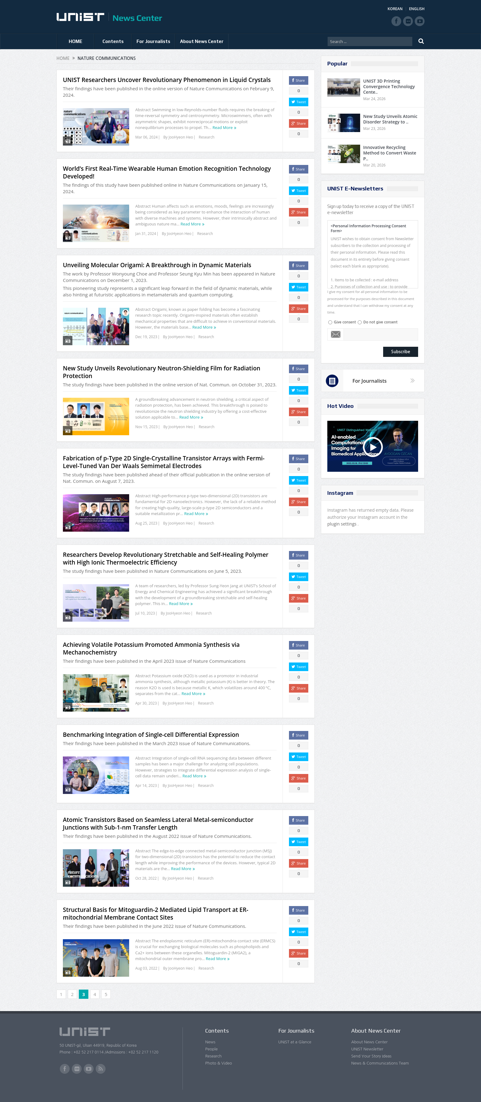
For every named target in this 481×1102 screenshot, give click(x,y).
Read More (223, 127)
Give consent (345, 322)
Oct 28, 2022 (146, 878)
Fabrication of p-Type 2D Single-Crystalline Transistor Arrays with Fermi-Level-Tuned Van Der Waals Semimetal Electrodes (163, 462)
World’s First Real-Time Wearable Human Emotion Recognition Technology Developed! (167, 172)
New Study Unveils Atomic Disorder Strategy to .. (390, 119)
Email (336, 334)
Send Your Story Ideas (371, 1056)
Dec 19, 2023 (146, 336)
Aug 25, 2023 (146, 523)
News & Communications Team (380, 1063)
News (210, 1042)
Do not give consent (380, 322)
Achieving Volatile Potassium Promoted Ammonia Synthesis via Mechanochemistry (151, 648)
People (211, 1049)
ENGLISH (417, 8)
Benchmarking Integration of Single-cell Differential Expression (151, 735)
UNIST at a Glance (294, 1042)
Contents (113, 41)
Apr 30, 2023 (146, 703)
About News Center (202, 41)
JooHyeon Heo (180, 137)
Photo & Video (218, 1063)
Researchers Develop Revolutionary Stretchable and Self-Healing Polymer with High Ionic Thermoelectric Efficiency (165, 558)
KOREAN (395, 8)
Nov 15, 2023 (146, 426)
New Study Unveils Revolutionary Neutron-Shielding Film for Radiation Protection (161, 372)
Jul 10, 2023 (145, 613)
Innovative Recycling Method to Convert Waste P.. (389, 152)
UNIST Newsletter (367, 1049)
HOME (75, 41)
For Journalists (153, 41)
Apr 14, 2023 (146, 785)
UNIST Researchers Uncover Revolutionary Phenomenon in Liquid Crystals (167, 80)
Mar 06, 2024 (146, 137)
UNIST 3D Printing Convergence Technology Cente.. (389, 86)
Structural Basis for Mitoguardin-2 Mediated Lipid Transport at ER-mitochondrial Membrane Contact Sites (155, 913)
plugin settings (342, 524)
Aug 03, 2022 (146, 968)
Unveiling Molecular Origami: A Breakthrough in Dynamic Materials (157, 265)
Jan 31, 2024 (145, 233)
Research (206, 137)
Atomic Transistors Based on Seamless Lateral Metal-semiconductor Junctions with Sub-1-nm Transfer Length (158, 823)
